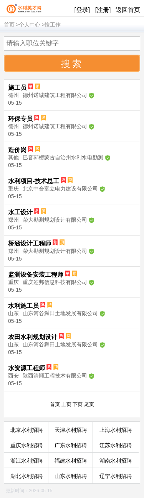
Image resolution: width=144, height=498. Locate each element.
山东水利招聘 (71, 476)
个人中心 (29, 25)
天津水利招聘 (71, 430)
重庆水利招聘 (26, 445)
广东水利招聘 (71, 445)
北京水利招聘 (26, 430)
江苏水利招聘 (115, 445)
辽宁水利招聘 (115, 476)
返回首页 (128, 10)
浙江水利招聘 (26, 461)
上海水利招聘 (115, 430)
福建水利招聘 (71, 461)
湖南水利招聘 (115, 461)
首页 (9, 25)
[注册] (103, 10)
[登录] (82, 10)
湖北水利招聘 (26, 476)
